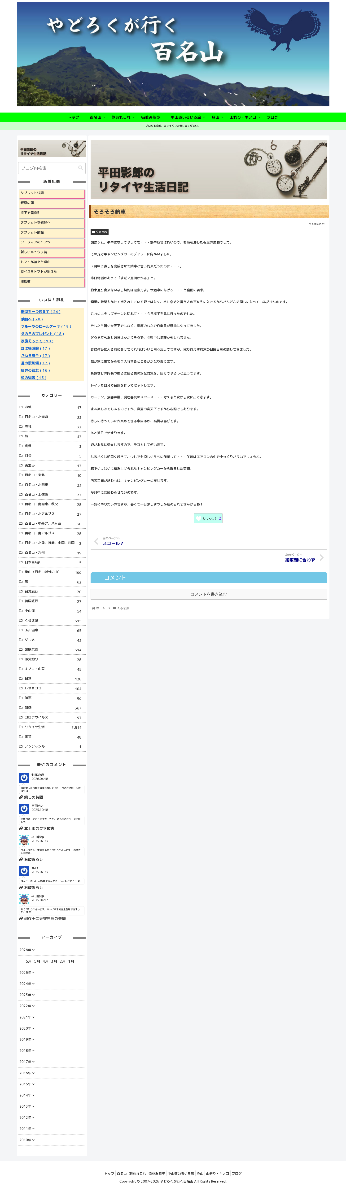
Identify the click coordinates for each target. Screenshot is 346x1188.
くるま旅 (99, 232)
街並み (55, 466)
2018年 (25, 1050)
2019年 (25, 1039)
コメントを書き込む (209, 594)
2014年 (25, 1095)
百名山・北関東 (55, 485)
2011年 (25, 1128)
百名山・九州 (55, 553)
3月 (54, 961)
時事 (55, 698)
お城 (55, 408)
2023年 (25, 994)
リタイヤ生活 (55, 728)
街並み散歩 (155, 1173)
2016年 (25, 1073)
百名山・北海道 (55, 417)
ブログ (245, 1173)
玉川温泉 (55, 631)
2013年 (25, 1106)
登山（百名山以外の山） (55, 572)
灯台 (55, 456)
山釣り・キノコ (223, 1173)
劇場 (55, 446)
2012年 (25, 1117)
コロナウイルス (55, 718)
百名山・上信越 (55, 495)
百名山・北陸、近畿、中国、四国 (55, 543)
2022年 (25, 1006)
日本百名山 (55, 563)
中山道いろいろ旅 (182, 1173)
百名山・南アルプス (55, 534)
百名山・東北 (55, 476)
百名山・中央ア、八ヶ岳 (55, 524)
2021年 (25, 1017)
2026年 (25, 950)
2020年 (25, 1028)
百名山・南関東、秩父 (55, 505)
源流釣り (55, 660)
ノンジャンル (55, 747)
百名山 (116, 1173)
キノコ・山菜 (55, 669)
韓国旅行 (55, 602)
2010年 (25, 1140)
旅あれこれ (134, 1173)
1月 (71, 961)
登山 (203, 1173)
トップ (101, 1173)
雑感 (55, 708)
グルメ (55, 640)
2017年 (25, 1061)
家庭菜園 (55, 650)
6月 (29, 961)
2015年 (25, 1084)
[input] (52, 168)
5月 (37, 961)
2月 (63, 961)
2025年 (25, 972)
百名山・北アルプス (55, 514)
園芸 (55, 737)
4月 (46, 961)
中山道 (55, 611)
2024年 (25, 983)
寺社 (55, 427)
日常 (55, 679)
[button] (80, 168)
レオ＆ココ (55, 689)
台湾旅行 (55, 592)
